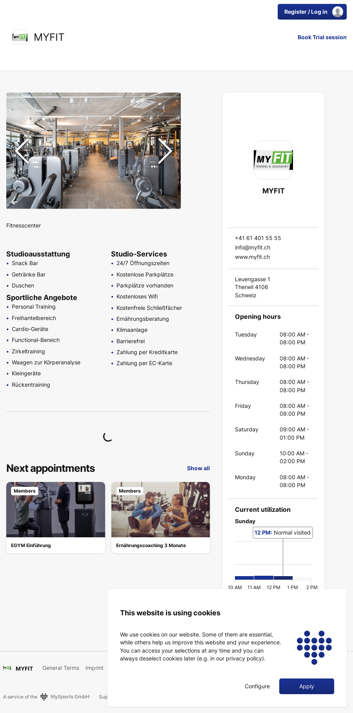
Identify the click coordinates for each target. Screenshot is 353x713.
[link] (20, 37)
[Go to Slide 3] (197, 138)
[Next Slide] (165, 151)
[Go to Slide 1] (197, 100)
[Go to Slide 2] (197, 119)
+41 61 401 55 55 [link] (258, 238)
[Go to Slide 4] (197, 157)
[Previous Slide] (22, 151)
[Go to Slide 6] (197, 194)
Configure (257, 686)
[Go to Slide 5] (197, 176)
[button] (93, 151)
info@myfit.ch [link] (252, 247)
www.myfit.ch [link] (252, 256)
